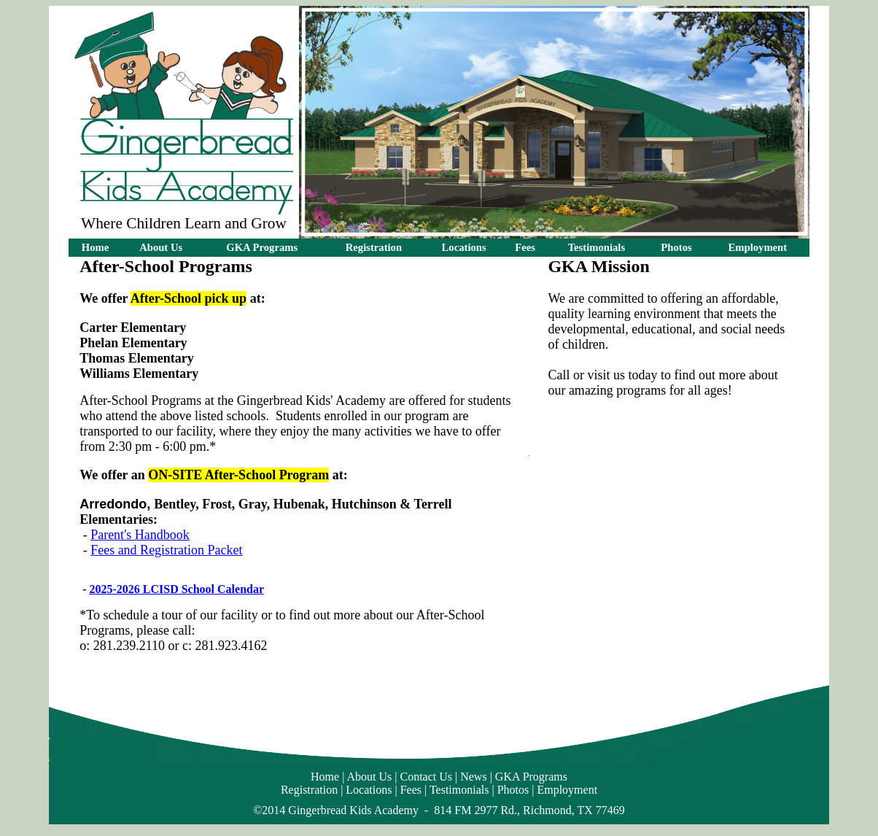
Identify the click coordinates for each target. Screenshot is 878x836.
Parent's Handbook (140, 534)
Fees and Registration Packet (166, 550)
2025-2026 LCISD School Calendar (176, 589)
